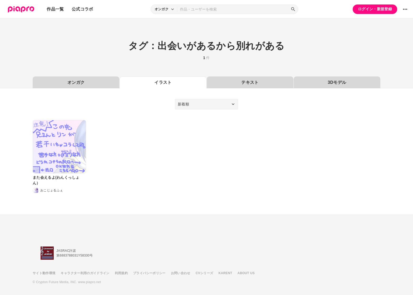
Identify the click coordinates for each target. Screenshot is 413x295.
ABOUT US (246, 273)
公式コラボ (82, 9)
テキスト (249, 82)
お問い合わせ (180, 273)
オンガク (76, 82)
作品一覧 (55, 9)
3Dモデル (337, 82)
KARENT (225, 273)
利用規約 (121, 273)
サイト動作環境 (44, 273)
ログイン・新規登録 (375, 9)
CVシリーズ (204, 273)
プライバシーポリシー (149, 273)
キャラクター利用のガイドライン (85, 273)
